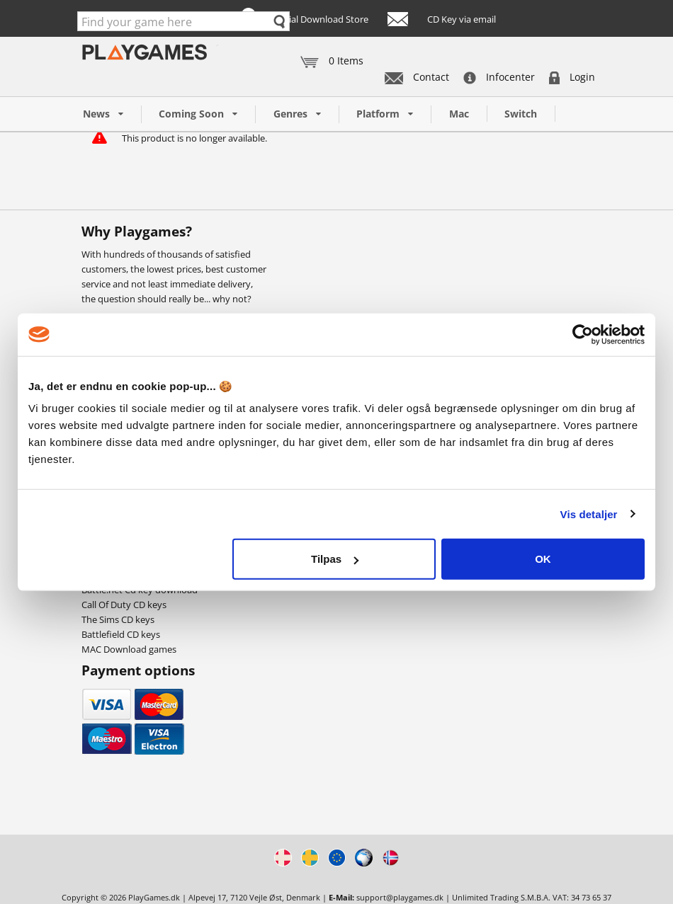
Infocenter (499, 77)
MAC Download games (128, 649)
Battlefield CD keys (120, 634)
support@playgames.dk (399, 897)
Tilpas (334, 559)
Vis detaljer (589, 514)
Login (572, 77)
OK (543, 559)
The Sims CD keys (117, 619)
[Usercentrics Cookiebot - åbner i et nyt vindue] (583, 334)
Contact (417, 77)
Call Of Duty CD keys (123, 604)
